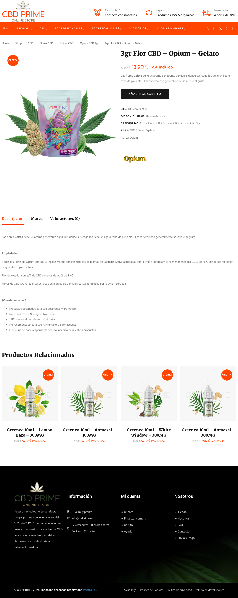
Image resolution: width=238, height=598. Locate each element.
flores (141, 130)
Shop (19, 43)
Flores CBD (47, 43)
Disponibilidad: (133, 116)
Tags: (125, 131)
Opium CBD (68, 43)
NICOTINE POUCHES (169, 29)
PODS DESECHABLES (68, 29)
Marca (39, 219)
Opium (134, 137)
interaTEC (89, 590)
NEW (5, 29)
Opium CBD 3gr (92, 43)
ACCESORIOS (137, 29)
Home (5, 43)
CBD (42, 29)
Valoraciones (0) (67, 219)
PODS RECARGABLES (105, 29)
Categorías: (130, 123)
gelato (151, 130)
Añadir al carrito (144, 94)
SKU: (124, 109)
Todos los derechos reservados (61, 590)
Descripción (13, 219)
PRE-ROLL (23, 29)
